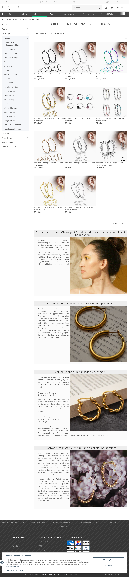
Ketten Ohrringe (10, 91)
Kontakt (15, 546)
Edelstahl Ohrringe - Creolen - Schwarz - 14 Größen (49, 75)
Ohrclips (7, 70)
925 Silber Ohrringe (11, 87)
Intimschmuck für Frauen (58, 522)
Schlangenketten (64, 526)
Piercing (5, 133)
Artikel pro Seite (57, 33)
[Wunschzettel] (111, 8)
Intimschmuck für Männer (81, 522)
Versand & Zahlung (19, 550)
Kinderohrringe (9, 116)
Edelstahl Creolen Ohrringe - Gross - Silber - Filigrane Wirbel (110, 164)
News (14, 542)
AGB (40, 546)
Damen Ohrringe (10, 112)
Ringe (4, 24)
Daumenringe (100, 522)
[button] (106, 8)
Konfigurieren (108, 566)
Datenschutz (20, 570)
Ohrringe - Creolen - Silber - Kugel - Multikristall (78, 119)
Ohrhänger (8, 62)
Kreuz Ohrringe (9, 95)
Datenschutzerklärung (12, 566)
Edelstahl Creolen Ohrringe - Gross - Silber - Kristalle (110, 119)
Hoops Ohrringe (11, 53)
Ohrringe (6, 33)
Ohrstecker (8, 66)
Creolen (7, 38)
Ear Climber (8, 104)
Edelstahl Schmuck (9, 146)
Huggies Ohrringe (11, 58)
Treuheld (107, 574)
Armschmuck (7, 138)
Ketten (4, 29)
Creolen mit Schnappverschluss (12, 44)
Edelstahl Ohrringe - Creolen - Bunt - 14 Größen (111, 75)
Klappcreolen (10, 49)
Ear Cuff (7, 79)
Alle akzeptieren (108, 560)
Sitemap (42, 550)
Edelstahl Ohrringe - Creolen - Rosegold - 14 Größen (49, 164)
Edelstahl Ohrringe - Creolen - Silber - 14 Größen (79, 75)
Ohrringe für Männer (117, 522)
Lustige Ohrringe (10, 121)
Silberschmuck (7, 142)
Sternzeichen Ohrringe (12, 125)
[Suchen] (84, 7)
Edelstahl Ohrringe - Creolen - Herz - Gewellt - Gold (48, 208)
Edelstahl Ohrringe (11, 83)
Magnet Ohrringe (10, 74)
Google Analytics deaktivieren (33, 574)
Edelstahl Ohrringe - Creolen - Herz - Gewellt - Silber (79, 208)
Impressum (10, 570)
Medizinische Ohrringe (12, 129)
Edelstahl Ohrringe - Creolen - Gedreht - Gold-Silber (49, 119)
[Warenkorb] (120, 8)
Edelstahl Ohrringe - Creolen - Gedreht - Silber (80, 164)
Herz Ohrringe (9, 100)
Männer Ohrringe (10, 108)
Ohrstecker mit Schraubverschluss (32, 522)
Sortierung (40, 33)
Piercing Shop (115, 574)
